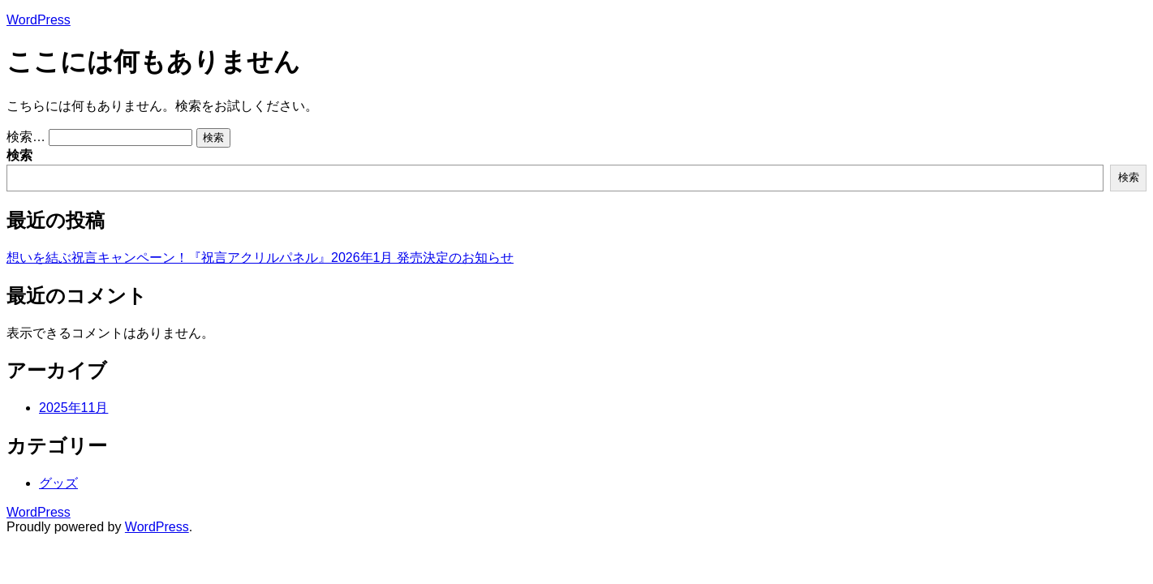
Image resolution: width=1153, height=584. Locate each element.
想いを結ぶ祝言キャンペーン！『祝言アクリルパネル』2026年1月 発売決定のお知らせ (260, 257)
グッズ (58, 483)
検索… (25, 137)
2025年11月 (73, 407)
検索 (19, 155)
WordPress (38, 20)
